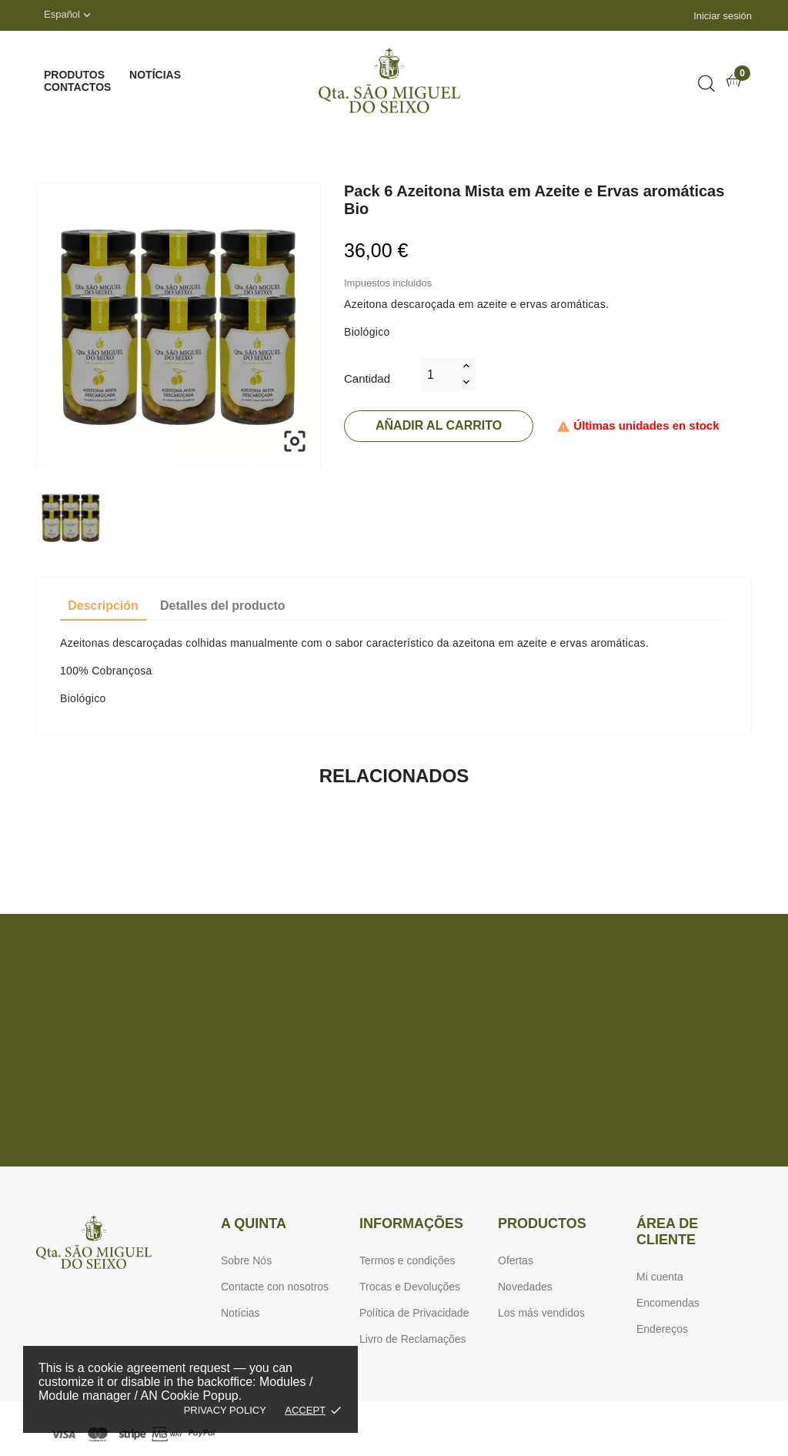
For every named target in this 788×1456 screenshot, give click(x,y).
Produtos (74, 75)
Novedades (525, 1286)
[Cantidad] (439, 375)
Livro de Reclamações (412, 1339)
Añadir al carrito (439, 425)
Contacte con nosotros (275, 1286)
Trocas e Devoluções (409, 1286)
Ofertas (515, 1260)
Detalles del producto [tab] (222, 605)
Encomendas (668, 1303)
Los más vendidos (541, 1313)
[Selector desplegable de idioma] (69, 15)
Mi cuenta (659, 1276)
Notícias (155, 75)
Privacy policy (225, 1410)
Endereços (662, 1329)
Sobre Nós (246, 1260)
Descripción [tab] (103, 605)
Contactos (77, 87)
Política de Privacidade (414, 1313)
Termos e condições (407, 1260)
